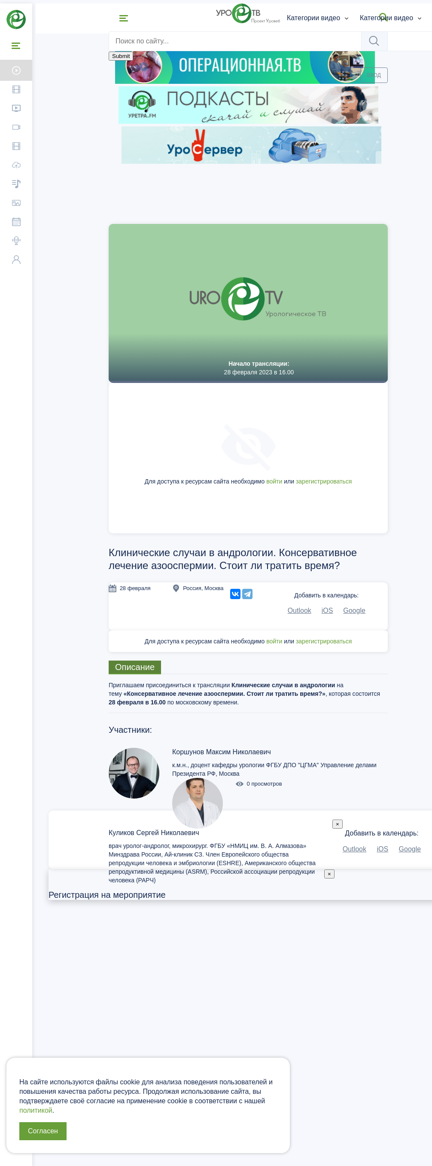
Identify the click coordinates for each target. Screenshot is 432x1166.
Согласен (43, 1131)
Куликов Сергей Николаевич (151, 832)
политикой (35, 1110)
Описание (132, 667)
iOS (325, 610)
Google (352, 610)
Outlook (297, 610)
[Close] (335, 824)
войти (272, 481)
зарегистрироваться (322, 481)
